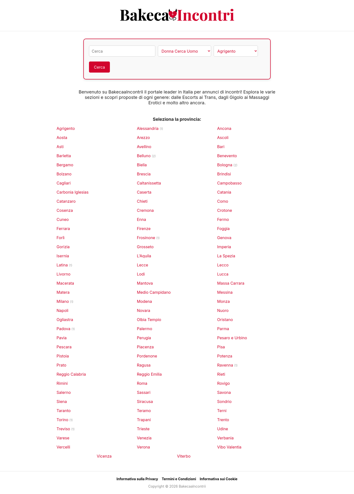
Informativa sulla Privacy (137, 479)
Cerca (99, 67)
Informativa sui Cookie (218, 479)
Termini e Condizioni (179, 479)
